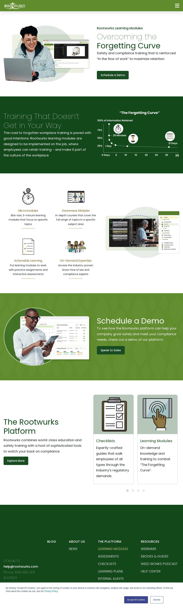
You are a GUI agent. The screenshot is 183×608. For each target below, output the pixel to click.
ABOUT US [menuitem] (77, 530)
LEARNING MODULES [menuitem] (113, 538)
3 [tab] (138, 490)
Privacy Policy (51, 591)
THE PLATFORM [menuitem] (109, 530)
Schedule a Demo (113, 75)
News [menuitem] (73, 538)
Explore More (15, 461)
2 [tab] (133, 490)
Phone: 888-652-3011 (19, 550)
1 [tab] (127, 490)
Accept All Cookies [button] (136, 600)
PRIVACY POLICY (16, 578)
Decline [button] (156, 600)
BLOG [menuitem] (51, 530)
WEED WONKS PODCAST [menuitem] (159, 553)
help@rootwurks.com (21, 544)
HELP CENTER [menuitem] (150, 560)
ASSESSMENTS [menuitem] (108, 545)
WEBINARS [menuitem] (148, 538)
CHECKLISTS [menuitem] (107, 553)
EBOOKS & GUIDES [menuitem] (154, 545)
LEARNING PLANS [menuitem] (110, 560)
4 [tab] (143, 490)
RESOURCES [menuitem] (150, 530)
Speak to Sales (111, 350)
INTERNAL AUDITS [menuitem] (110, 568)
